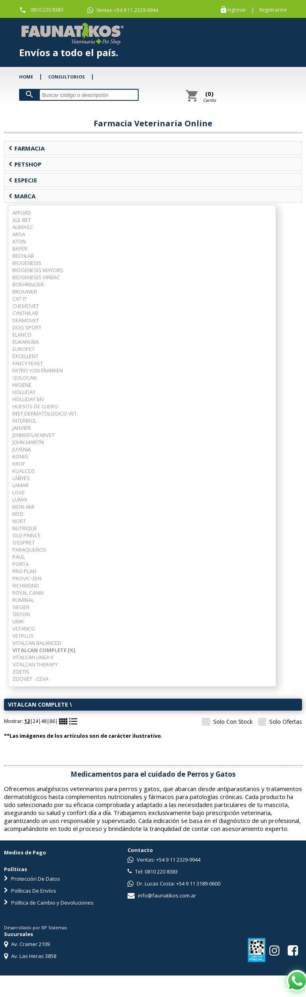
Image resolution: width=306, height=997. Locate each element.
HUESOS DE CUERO (35, 406)
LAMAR (20, 485)
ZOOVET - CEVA (30, 678)
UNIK (18, 621)
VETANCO (23, 628)
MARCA (21, 196)
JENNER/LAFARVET (33, 435)
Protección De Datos (32, 878)
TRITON (21, 614)
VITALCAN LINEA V (33, 657)
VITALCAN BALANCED (36, 642)
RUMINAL (23, 599)
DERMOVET (25, 320)
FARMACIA (26, 148)
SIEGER (20, 607)
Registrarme (273, 10)
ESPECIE (22, 180)
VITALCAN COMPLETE (38, 704)
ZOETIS (20, 671)
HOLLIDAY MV (28, 399)
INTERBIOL (24, 420)
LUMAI (19, 499)
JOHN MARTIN (28, 442)
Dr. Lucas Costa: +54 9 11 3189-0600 (174, 883)
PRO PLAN (24, 571)
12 (27, 721)
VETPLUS (22, 635)
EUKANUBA (25, 341)
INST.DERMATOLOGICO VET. (45, 413)
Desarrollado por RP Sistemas (35, 927)
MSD (18, 513)
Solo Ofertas (280, 721)
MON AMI (23, 506)
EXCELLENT (25, 356)
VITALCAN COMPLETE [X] (43, 650)
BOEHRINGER (28, 284)
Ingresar (237, 10)
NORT (19, 521)
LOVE (18, 492)
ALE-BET (21, 219)
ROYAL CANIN (28, 592)
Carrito (209, 96)
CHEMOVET (25, 305)
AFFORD (21, 212)
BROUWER (24, 291)
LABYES (21, 478)
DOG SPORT (26, 327)
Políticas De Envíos (30, 890)
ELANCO (21, 334)
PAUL (18, 556)
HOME (26, 77)
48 (44, 721)
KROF (18, 463)
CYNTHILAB (25, 313)
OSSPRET (23, 542)
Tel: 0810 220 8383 (153, 871)
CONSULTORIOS (66, 77)
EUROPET (23, 349)
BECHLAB (23, 255)
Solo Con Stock (227, 721)
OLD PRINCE (26, 535)
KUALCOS (23, 470)
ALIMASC (22, 227)
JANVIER (21, 427)
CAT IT (19, 298)
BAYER (19, 248)
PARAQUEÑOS (29, 549)
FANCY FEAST (27, 363)
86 (52, 721)
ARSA (18, 234)
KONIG (20, 456)
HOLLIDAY (23, 392)
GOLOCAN (24, 377)
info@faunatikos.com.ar (162, 895)
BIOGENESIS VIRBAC (36, 277)
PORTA (20, 564)
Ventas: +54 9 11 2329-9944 (122, 10)
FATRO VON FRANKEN (37, 370)
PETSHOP (24, 164)
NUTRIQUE (24, 528)
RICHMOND (25, 585)
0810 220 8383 (46, 9)
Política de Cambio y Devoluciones (49, 902)
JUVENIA (21, 449)
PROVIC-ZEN (26, 578)
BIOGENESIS (26, 262)
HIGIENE (21, 384)
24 (35, 721)
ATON (19, 241)
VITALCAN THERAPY (35, 664)
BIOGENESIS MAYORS (37, 270)
